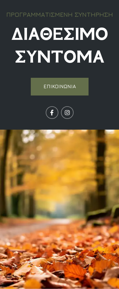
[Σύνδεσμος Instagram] (67, 112)
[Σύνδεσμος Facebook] (52, 112)
